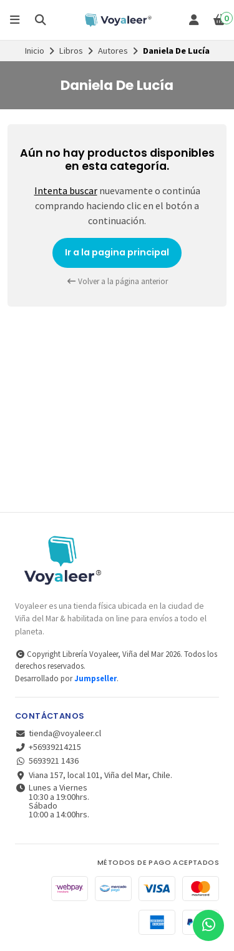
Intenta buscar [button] (65, 190)
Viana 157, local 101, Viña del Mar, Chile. (93, 775)
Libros (71, 50)
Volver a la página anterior (117, 281)
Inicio (34, 50)
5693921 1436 (47, 760)
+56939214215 (48, 746)
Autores (113, 50)
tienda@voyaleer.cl (58, 733)
